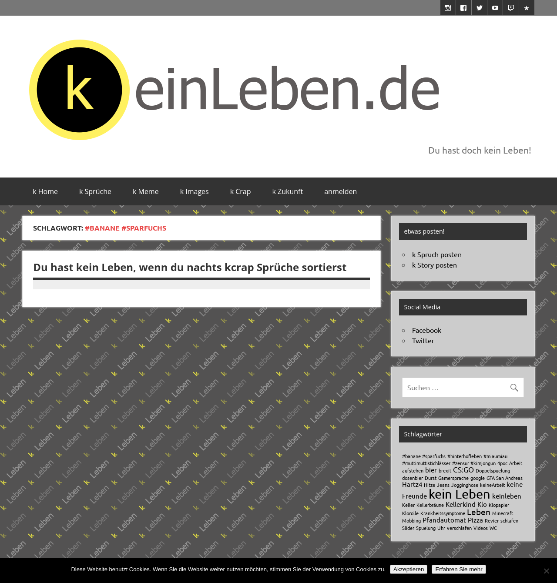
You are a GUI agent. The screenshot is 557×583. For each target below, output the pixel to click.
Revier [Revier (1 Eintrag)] (492, 520)
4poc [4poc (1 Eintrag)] (502, 462)
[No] (546, 570)
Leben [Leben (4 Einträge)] (478, 511)
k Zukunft (287, 191)
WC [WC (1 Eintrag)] (493, 527)
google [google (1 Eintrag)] (477, 477)
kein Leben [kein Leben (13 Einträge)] (459, 493)
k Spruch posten (437, 254)
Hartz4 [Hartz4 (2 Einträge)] (412, 484)
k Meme (146, 191)
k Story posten (434, 264)
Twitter (423, 340)
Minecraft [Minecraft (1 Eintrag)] (502, 512)
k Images (194, 191)
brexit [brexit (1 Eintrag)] (445, 470)
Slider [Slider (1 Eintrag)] (408, 527)
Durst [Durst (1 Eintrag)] (430, 477)
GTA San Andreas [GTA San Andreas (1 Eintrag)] (505, 477)
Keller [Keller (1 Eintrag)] (408, 504)
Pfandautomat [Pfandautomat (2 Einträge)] (444, 520)
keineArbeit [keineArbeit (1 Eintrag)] (492, 484)
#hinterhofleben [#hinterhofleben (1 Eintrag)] (464, 455)
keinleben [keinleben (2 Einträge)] (506, 496)
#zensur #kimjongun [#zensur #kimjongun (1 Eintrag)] (474, 462)
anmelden (340, 191)
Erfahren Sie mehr (458, 569)
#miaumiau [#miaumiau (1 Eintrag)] (495, 455)
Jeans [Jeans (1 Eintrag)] (443, 484)
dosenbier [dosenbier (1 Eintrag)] (412, 477)
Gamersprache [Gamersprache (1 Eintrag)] (453, 477)
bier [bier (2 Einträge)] (431, 470)
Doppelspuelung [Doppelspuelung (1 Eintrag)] (493, 470)
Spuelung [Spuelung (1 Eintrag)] (426, 527)
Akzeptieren (408, 569)
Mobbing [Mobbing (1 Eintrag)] (411, 520)
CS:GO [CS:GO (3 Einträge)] (463, 469)
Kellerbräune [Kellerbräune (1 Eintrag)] (430, 504)
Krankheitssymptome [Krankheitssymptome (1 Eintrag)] (442, 512)
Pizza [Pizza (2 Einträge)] (475, 520)
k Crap (240, 191)
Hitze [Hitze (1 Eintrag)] (429, 484)
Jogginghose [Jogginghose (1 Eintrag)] (464, 484)
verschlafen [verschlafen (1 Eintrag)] (459, 527)
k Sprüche (95, 191)
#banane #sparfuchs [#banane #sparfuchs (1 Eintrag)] (424, 455)
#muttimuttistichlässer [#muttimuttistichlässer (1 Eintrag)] (426, 462)
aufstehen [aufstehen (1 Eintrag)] (412, 470)
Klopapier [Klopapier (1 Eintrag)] (499, 504)
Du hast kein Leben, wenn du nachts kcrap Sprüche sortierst (189, 267)
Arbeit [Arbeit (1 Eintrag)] (515, 462)
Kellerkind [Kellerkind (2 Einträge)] (461, 504)
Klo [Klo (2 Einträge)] (482, 504)
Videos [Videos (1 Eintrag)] (480, 527)
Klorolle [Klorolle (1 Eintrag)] (410, 512)
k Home (45, 191)
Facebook (426, 329)
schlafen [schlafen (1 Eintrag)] (509, 520)
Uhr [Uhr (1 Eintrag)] (441, 527)
